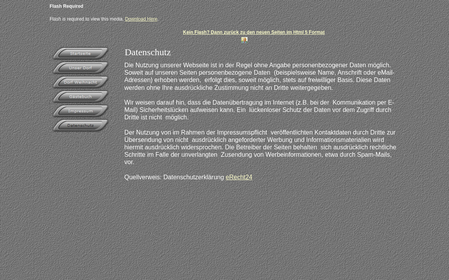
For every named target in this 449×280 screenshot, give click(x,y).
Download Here (141, 19)
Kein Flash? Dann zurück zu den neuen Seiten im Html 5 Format (253, 32)
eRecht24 (239, 177)
